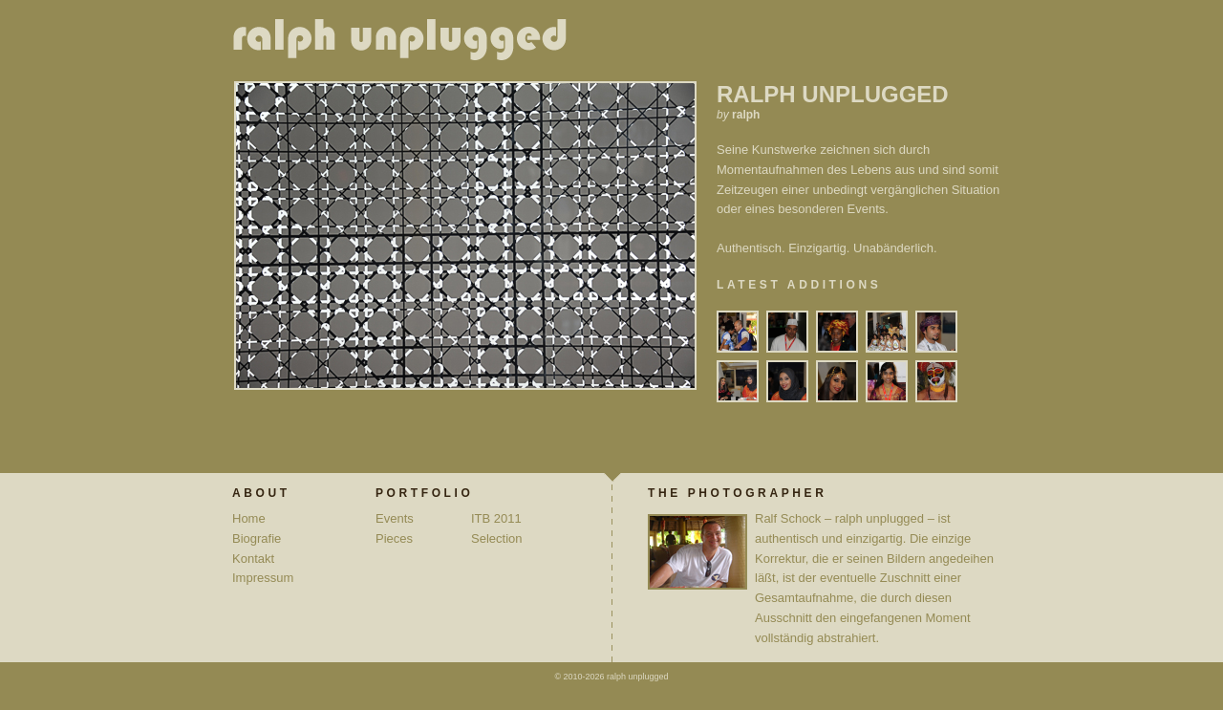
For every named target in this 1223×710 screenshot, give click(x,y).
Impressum (262, 577)
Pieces (394, 538)
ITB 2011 (496, 518)
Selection (496, 538)
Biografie (256, 538)
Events (394, 518)
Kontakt (253, 558)
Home (249, 518)
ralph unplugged (407, 43)
